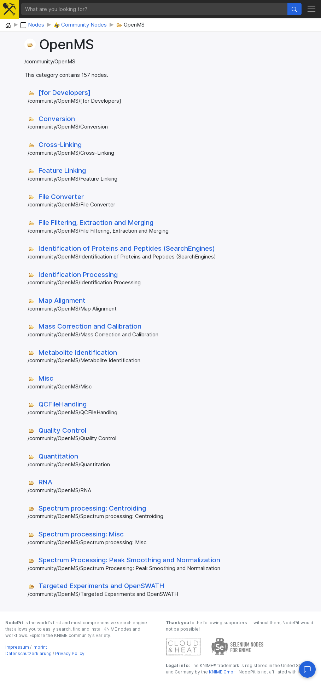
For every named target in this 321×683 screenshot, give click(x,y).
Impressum (17, 647)
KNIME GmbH (222, 672)
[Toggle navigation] (312, 9)
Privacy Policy (69, 653)
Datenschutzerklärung (28, 653)
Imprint (40, 647)
